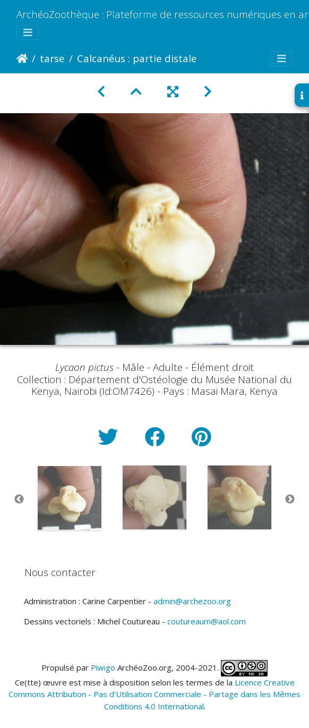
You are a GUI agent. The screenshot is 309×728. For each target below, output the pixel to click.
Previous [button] (19, 499)
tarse (52, 58)
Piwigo (103, 667)
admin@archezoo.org (192, 601)
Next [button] (290, 499)
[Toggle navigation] (27, 32)
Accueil (22, 58)
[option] (69, 497)
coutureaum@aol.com (206, 621)
